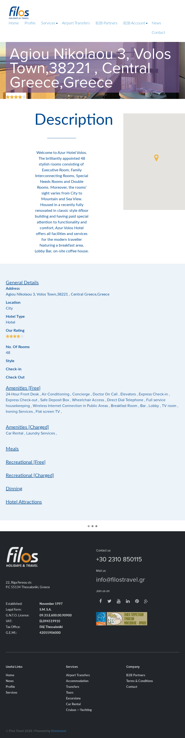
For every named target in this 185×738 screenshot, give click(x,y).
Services (48, 23)
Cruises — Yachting (79, 717)
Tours (69, 700)
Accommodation (77, 688)
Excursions (73, 706)
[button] (156, 157)
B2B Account (134, 23)
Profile (30, 23)
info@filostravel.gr (120, 586)
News (156, 23)
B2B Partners (107, 23)
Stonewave (58, 731)
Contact (158, 32)
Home (14, 23)
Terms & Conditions (139, 688)
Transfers (72, 694)
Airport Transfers (76, 23)
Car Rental (73, 711)
